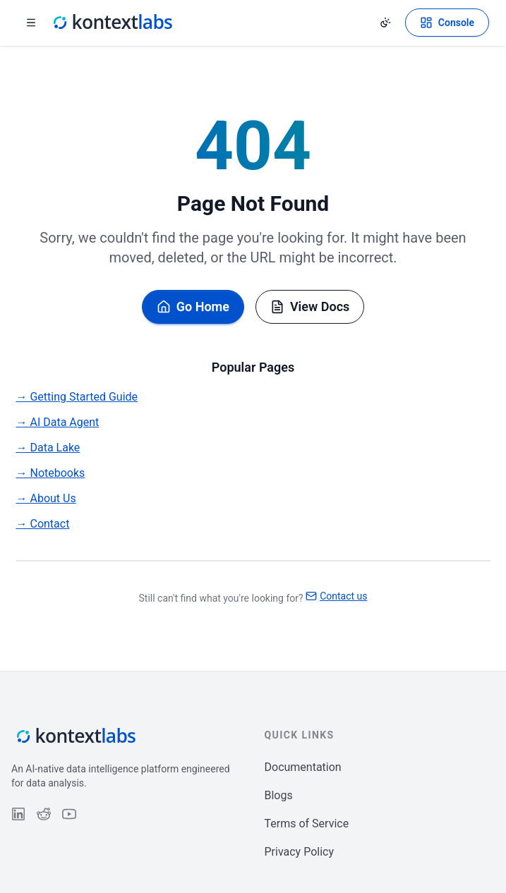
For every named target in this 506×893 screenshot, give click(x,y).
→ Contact (43, 523)
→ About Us (46, 498)
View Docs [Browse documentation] (309, 306)
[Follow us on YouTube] (69, 814)
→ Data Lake (48, 447)
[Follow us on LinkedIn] (18, 814)
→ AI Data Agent (58, 422)
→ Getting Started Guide (77, 396)
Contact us (336, 596)
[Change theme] (385, 22)
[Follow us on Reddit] (44, 814)
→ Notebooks (50, 473)
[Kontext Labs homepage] (111, 22)
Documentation (303, 767)
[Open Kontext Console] (447, 22)
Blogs (279, 795)
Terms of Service (307, 823)
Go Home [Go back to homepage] (193, 306)
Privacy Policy (300, 851)
